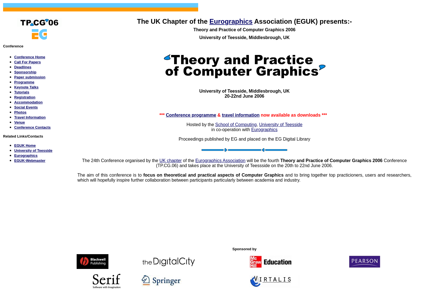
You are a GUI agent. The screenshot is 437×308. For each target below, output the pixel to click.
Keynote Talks (26, 87)
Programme (24, 82)
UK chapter (170, 160)
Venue (19, 122)
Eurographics (231, 21)
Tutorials (21, 92)
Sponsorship (25, 72)
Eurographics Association (220, 160)
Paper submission (29, 77)
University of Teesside (33, 150)
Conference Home (29, 57)
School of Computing (236, 124)
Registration (24, 97)
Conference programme (191, 115)
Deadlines (22, 67)
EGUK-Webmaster (29, 160)
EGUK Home (25, 145)
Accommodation (28, 102)
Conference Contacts (32, 127)
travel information (240, 115)
